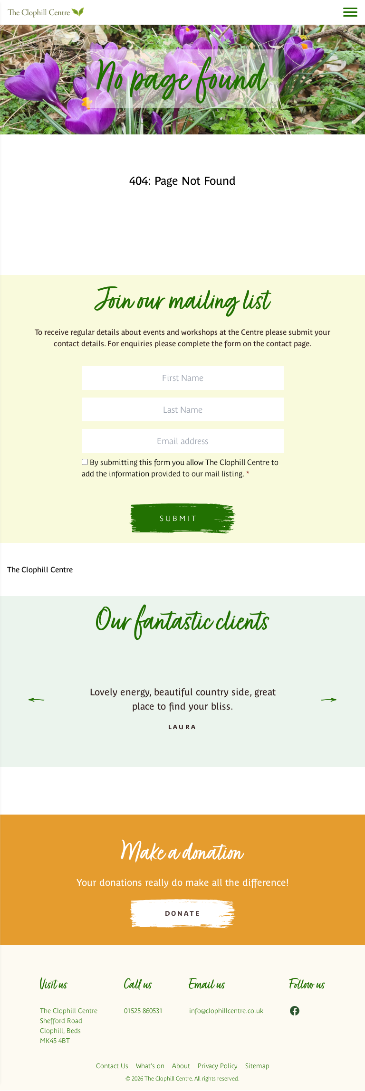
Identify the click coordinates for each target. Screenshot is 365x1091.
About (181, 1066)
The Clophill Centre (40, 569)
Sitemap (257, 1066)
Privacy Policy (218, 1066)
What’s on (150, 1066)
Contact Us (112, 1066)
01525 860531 (143, 1011)
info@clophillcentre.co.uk (226, 1011)
